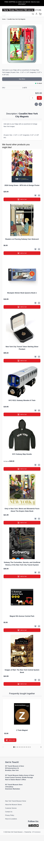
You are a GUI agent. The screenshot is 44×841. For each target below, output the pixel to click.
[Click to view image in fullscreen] (22, 44)
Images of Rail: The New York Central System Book (22, 671)
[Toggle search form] (32, 13)
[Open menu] (4, 14)
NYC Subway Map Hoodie (22, 454)
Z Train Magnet (22, 730)
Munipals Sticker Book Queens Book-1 (22, 293)
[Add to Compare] (40, 104)
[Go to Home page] (22, 10)
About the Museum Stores (13, 804)
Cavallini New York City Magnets (16, 19)
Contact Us (8, 811)
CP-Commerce (36, 832)
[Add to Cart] (39, 98)
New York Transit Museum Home (15, 801)
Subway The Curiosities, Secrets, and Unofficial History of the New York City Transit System (22, 563)
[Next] (41, 747)
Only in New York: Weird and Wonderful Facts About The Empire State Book (22, 510)
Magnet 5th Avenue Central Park (22, 616)
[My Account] (36, 13)
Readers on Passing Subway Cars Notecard (22, 239)
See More (22, 79)
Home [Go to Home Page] (3, 19)
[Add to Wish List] (36, 104)
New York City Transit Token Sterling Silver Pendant (22, 348)
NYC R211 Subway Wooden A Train (22, 400)
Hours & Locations (11, 819)
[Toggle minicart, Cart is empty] (40, 14)
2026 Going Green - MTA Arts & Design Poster (21, 185)
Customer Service (11, 808)
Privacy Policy (9, 815)
